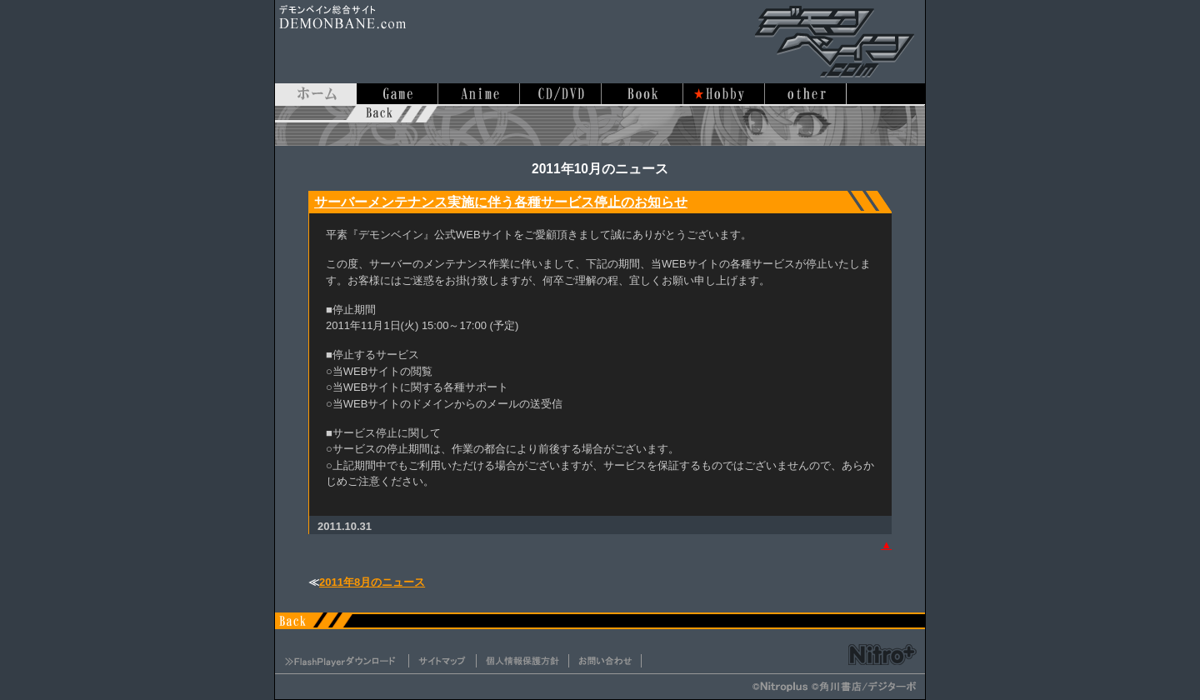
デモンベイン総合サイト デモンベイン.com (833, 41)
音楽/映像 (561, 93)
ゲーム (397, 93)
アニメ (479, 93)
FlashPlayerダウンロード (341, 661)
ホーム (316, 93)
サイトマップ (442, 661)
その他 (806, 93)
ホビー (724, 93)
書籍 (642, 93)
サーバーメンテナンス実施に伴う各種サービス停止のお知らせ (501, 202)
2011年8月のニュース (372, 582)
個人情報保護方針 (522, 661)
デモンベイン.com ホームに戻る (600, 125)
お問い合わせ (605, 661)
